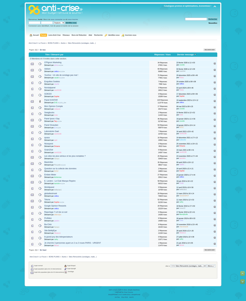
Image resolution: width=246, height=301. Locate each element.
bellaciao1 (58, 190)
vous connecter (57, 19)
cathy (181, 202)
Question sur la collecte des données (60, 168)
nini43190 (57, 90)
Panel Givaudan (51, 125)
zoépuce (57, 109)
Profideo (47, 218)
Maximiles (48, 162)
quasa (47, 137)
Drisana (57, 146)
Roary (181, 77)
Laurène (182, 71)
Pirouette (57, 165)
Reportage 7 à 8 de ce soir (55, 212)
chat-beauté (183, 227)
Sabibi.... (182, 164)
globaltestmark (50, 193)
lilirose (56, 245)
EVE (55, 102)
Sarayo (56, 159)
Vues (168, 54)
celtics (56, 71)
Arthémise (58, 177)
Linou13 (182, 208)
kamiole (57, 183)
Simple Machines (134, 290)
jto (55, 128)
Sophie (56, 96)
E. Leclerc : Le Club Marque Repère (59, 181)
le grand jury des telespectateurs (58, 237)
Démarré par (57, 54)
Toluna (47, 199)
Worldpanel (49, 187)
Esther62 (182, 140)
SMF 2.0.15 (113, 290)
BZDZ (181, 127)
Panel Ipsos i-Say (51, 119)
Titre (47, 54)
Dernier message (186, 54)
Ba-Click (47, 224)
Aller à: (167, 266)
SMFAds (118, 292)
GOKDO (47, 94)
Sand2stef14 (184, 196)
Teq (55, 121)
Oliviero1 (57, 233)
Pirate (181, 183)
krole (56, 115)
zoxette (182, 65)
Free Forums (128, 292)
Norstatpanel (49, 88)
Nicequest (48, 144)
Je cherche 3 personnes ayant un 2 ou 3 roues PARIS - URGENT (72, 243)
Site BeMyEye (50, 230)
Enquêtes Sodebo (52, 81)
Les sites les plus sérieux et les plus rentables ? (65, 156)
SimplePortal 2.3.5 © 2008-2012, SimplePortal (124, 294)
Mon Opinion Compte (53, 106)
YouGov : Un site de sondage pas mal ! (61, 75)
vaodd (56, 78)
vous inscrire (73, 19)
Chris (181, 220)
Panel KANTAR (51, 100)
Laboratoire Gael (51, 131)
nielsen (47, 69)
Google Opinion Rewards (55, 206)
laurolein (182, 158)
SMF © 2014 (122, 290)
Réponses (159, 54)
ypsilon (56, 221)
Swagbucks (49, 112)
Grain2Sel (48, 150)
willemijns (57, 215)
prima (56, 65)
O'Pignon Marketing (52, 62)
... (63, 102)
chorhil (56, 84)
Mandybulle (183, 214)
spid (55, 140)
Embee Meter (50, 175)
